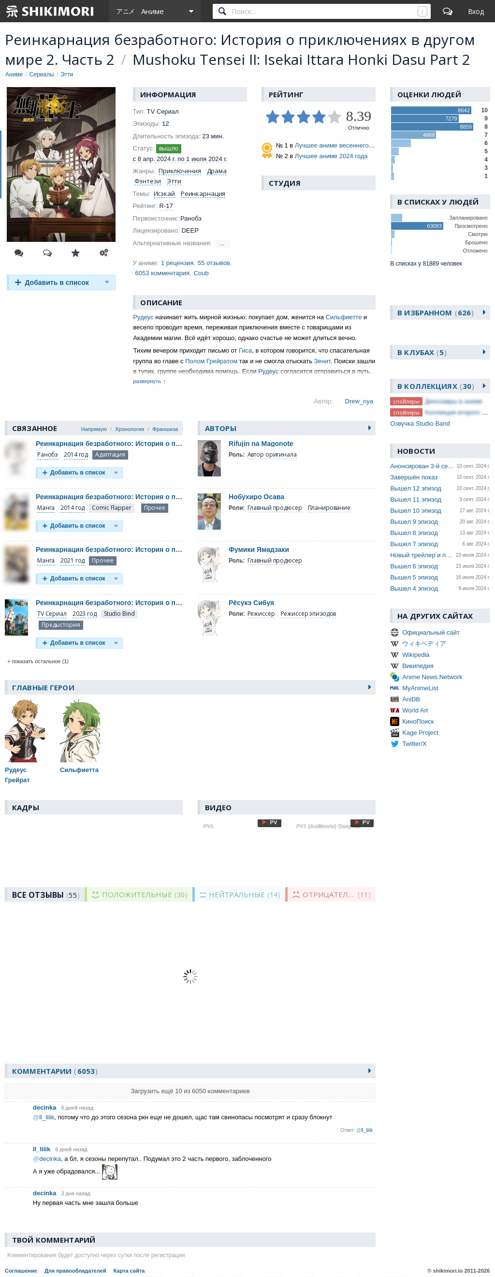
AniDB (411, 699)
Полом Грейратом (211, 361)
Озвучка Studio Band (420, 423)
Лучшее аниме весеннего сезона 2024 (350, 145)
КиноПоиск (418, 721)
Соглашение (21, 1271)
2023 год (85, 613)
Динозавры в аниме (453, 401)
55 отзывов (214, 263)
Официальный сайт (431, 632)
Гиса (245, 350)
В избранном (435, 312)
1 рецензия (177, 263)
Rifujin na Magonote (261, 443)
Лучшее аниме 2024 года (331, 156)
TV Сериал (52, 613)
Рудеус (143, 317)
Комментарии (55, 1071)
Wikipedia (415, 654)
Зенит (322, 361)
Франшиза (165, 429)
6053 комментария (162, 273)
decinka (44, 1107)
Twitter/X (414, 743)
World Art (415, 710)
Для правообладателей (75, 1271)
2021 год (72, 560)
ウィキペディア (424, 643)
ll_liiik (41, 1149)
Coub (201, 273)
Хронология (129, 429)
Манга (46, 508)
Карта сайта (129, 1271)
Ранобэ (47, 454)
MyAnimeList (420, 688)
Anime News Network (432, 677)
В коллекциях (435, 386)
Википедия (418, 665)
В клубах (422, 352)
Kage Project (420, 732)
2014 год (76, 454)
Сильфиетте (344, 317)
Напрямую (94, 429)
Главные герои (43, 687)
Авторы (220, 428)
